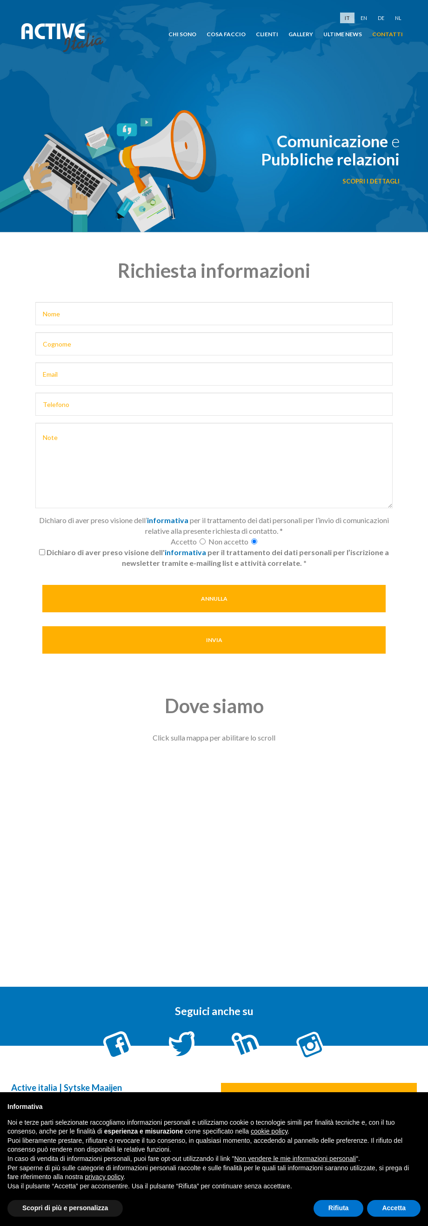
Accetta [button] (394, 1208)
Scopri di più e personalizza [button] (65, 1208)
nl (398, 18)
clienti (267, 34)
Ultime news (342, 34)
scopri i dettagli (371, 181)
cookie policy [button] (269, 1131)
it (347, 18)
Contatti (387, 34)
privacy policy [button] (104, 1176)
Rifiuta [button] (338, 1208)
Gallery (300, 34)
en (364, 18)
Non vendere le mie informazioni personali (294, 1158)
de (381, 18)
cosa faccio (226, 34)
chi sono (182, 34)
